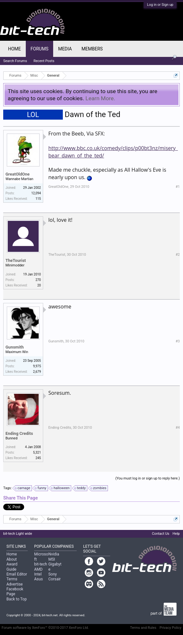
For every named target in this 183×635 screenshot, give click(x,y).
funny (40, 488)
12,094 (36, 193)
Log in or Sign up (160, 5)
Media (65, 48)
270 (38, 280)
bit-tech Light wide (17, 534)
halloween (61, 488)
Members (92, 48)
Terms (11, 579)
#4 (178, 427)
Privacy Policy (170, 628)
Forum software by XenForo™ (45, 628)
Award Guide (11, 566)
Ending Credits (19, 433)
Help (176, 534)
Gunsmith (14, 347)
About (11, 559)
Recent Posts (44, 61)
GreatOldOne (17, 174)
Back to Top (16, 599)
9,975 (37, 366)
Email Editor (16, 574)
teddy (80, 488)
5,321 (37, 452)
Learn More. (100, 98)
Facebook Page (14, 591)
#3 (178, 341)
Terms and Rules (143, 628)
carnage (22, 488)
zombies (99, 488)
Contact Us (160, 534)
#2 (178, 255)
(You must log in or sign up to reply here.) (147, 478)
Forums (40, 48)
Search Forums (15, 61)
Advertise (14, 584)
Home (14, 48)
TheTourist (15, 260)
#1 (178, 187)
